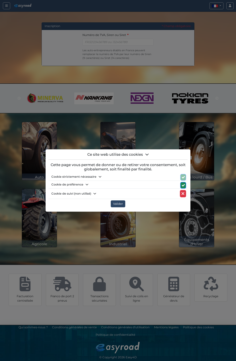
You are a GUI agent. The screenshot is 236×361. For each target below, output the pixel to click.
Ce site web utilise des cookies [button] (118, 154)
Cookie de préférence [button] (69, 184)
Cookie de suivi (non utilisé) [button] (73, 193)
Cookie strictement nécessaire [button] (76, 176)
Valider (118, 203)
